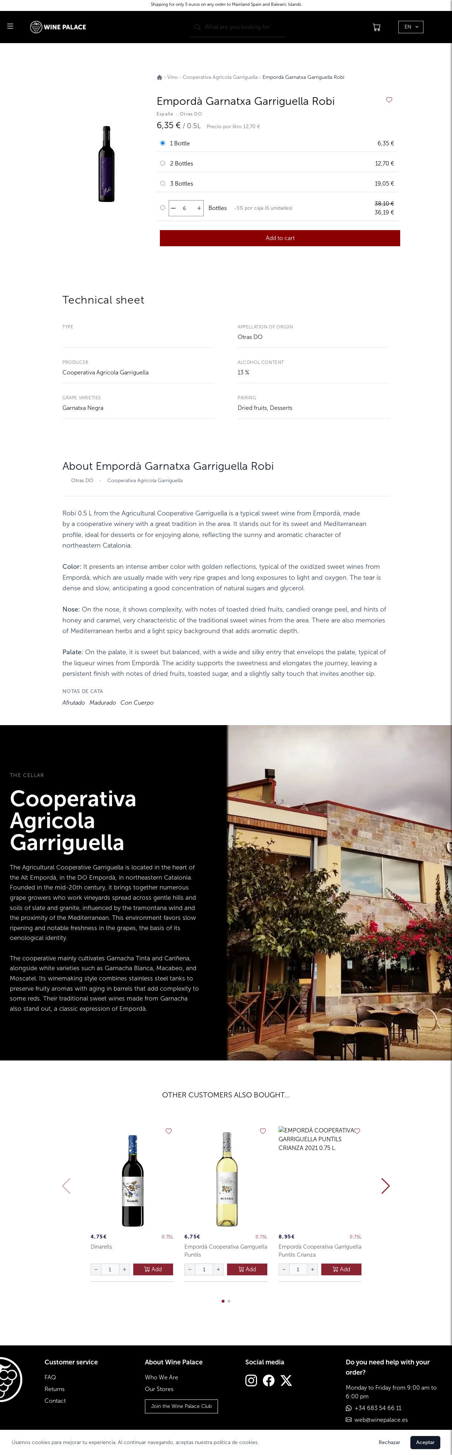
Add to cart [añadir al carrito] (280, 238)
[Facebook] (269, 1381)
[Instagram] (251, 1381)
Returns (55, 1389)
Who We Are (161, 1377)
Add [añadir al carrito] (153, 1269)
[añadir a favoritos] (389, 100)
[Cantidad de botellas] (184, 208)
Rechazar (389, 1442)
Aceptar (425, 1442)
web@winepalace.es (381, 1420)
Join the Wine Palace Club (181, 1406)
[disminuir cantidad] (173, 208)
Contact (55, 1401)
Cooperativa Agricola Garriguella (105, 372)
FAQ (50, 1377)
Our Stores (159, 1389)
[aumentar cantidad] (199, 208)
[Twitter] (286, 1381)
